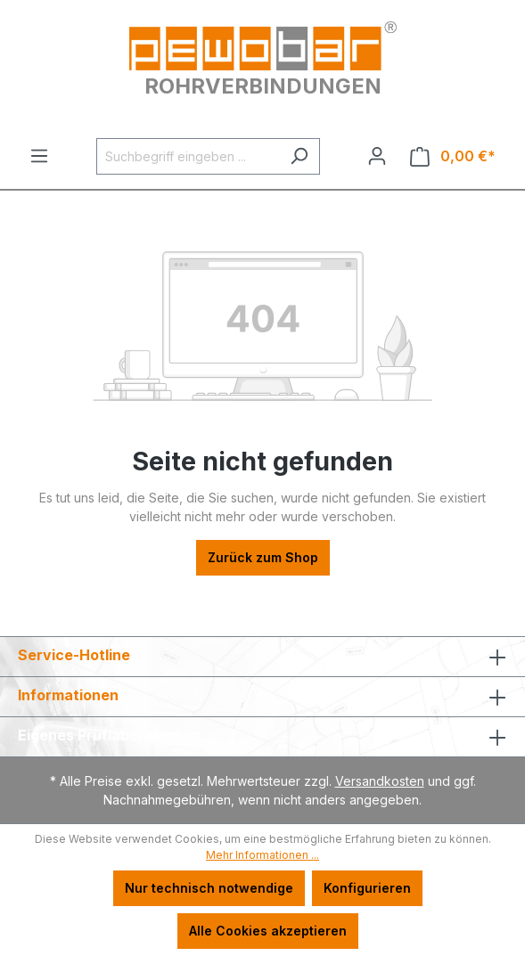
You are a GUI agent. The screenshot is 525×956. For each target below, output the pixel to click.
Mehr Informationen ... (262, 855)
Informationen (68, 695)
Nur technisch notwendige (209, 887)
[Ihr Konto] (377, 156)
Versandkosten (379, 780)
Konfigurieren (367, 887)
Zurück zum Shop (263, 557)
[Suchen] (299, 156)
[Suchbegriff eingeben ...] (187, 156)
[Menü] (39, 156)
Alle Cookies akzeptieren (268, 930)
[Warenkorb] (452, 156)
